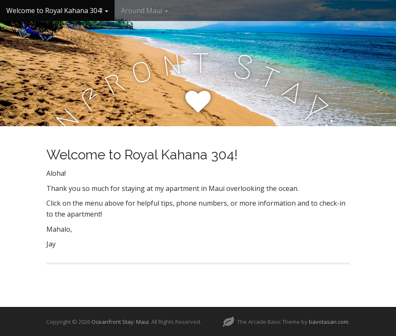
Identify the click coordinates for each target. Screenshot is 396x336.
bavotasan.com (328, 321)
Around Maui (144, 10)
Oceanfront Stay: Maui (120, 321)
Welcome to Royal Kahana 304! (57, 10)
